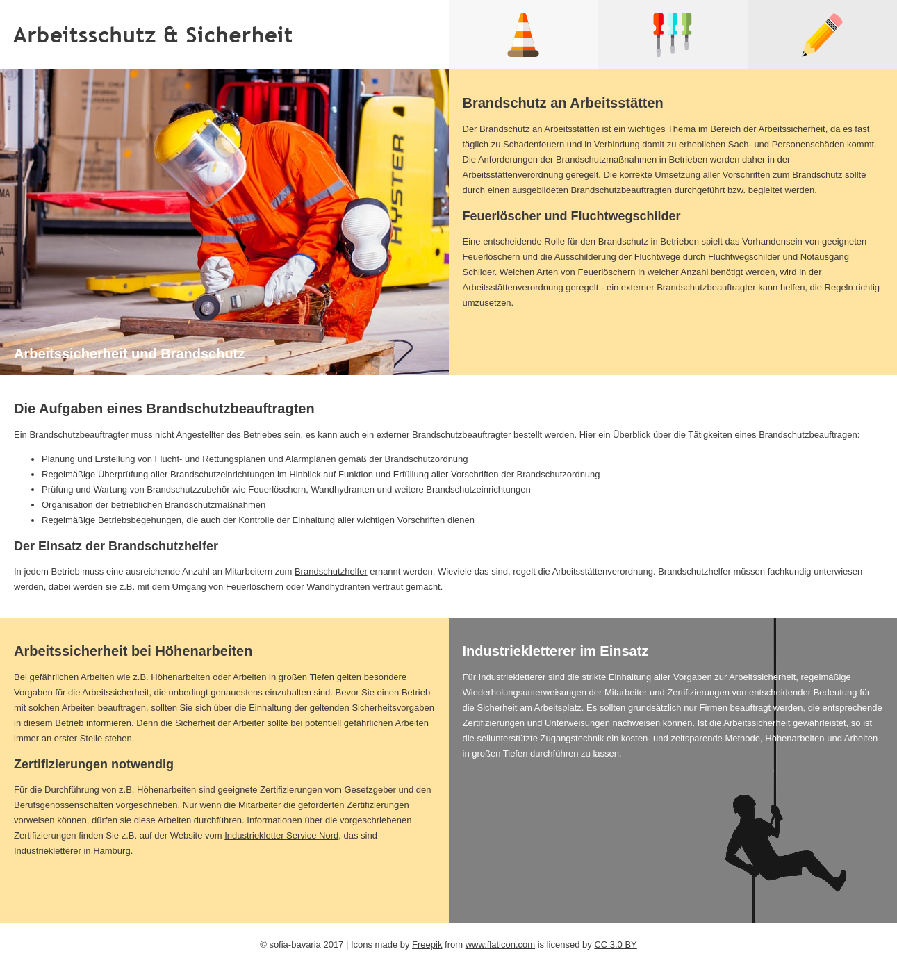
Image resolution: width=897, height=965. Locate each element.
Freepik (427, 944)
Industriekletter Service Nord (281, 835)
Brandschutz (504, 129)
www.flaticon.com (500, 944)
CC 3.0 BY (615, 944)
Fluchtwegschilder (744, 256)
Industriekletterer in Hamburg (72, 851)
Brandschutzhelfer (331, 571)
